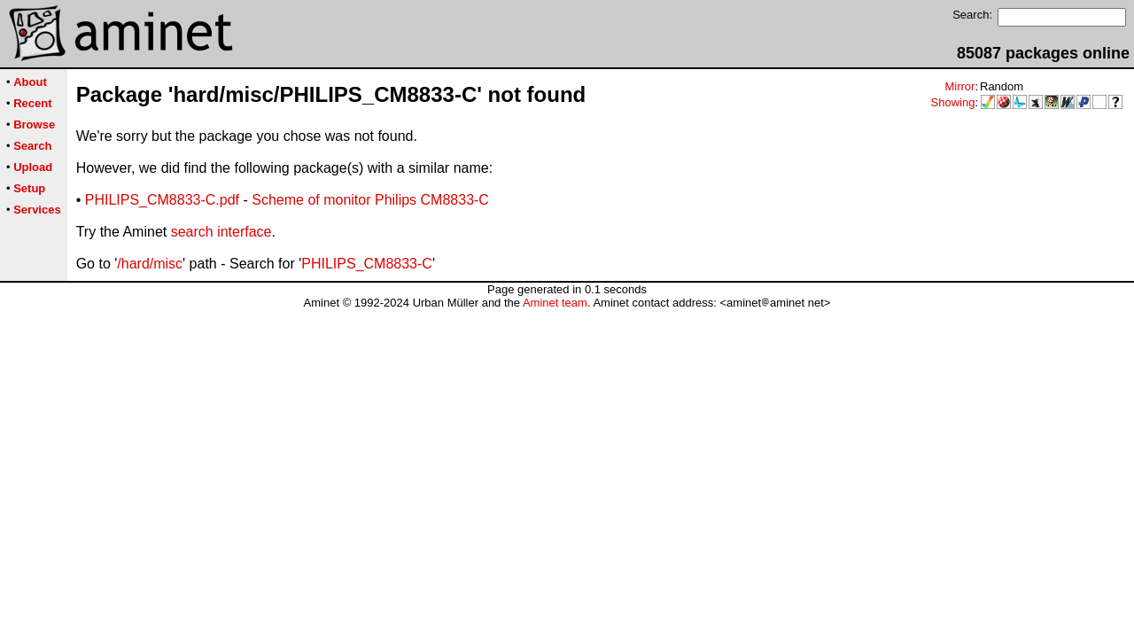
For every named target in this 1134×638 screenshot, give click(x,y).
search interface (221, 231)
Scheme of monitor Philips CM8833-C (370, 199)
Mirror (959, 86)
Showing (953, 102)
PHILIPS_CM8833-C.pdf (162, 199)
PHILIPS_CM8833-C (366, 263)
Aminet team (555, 302)
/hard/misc (150, 263)
